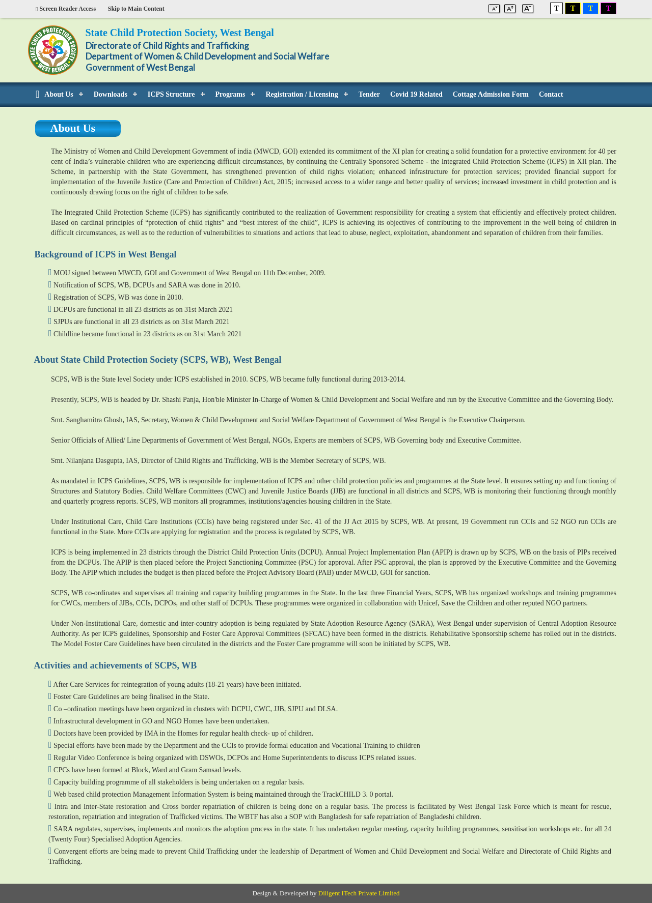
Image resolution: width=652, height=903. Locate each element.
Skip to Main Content (136, 8)
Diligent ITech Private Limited (359, 893)
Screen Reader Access (66, 8)
